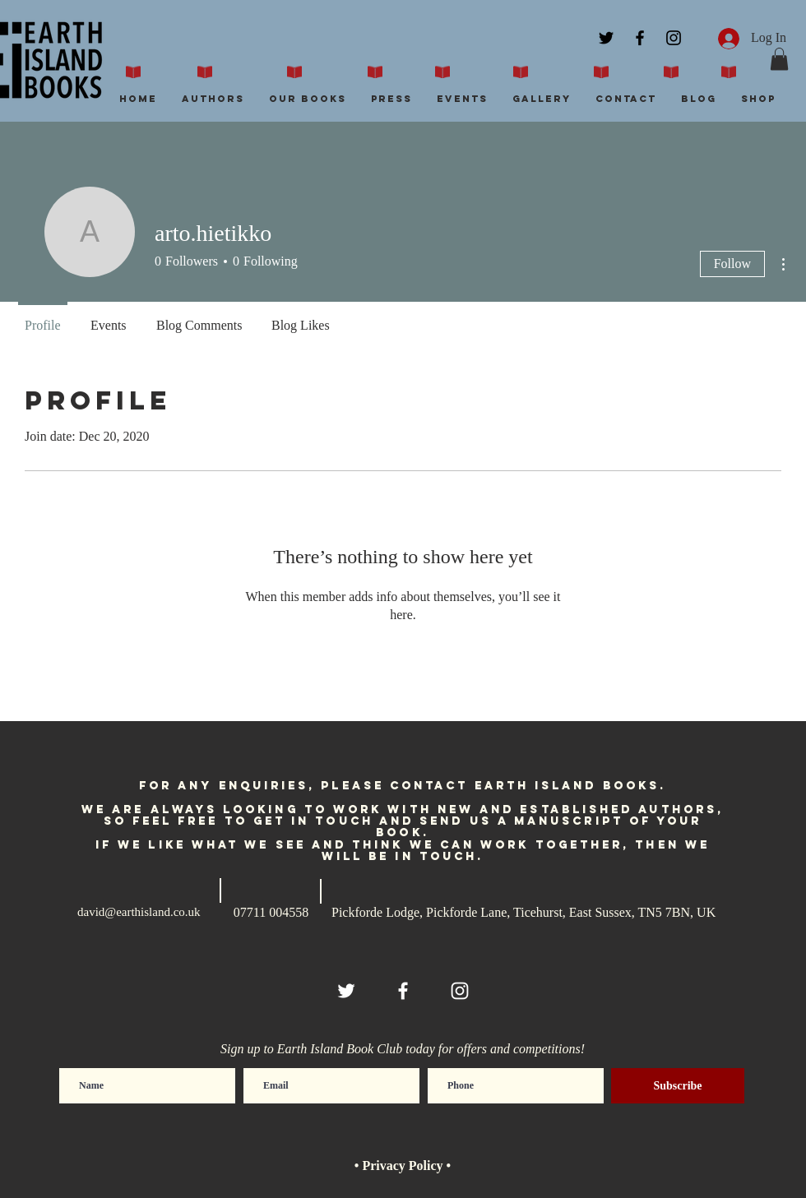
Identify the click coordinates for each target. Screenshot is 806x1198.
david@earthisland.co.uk (139, 911)
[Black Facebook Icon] (640, 38)
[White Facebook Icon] (403, 990)
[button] (779, 59)
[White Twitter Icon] (346, 990)
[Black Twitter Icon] (606, 38)
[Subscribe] (677, 1085)
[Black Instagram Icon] (673, 38)
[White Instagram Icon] (459, 990)
